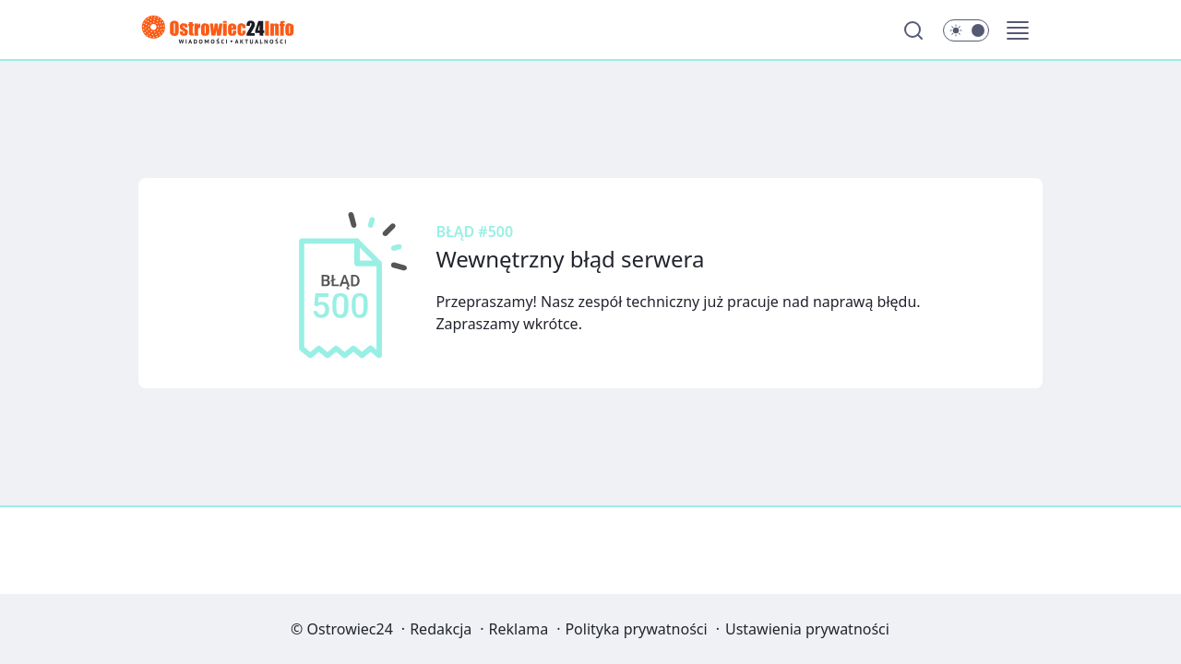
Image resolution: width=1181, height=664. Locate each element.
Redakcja (440, 629)
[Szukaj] (913, 30)
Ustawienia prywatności (807, 629)
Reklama (519, 629)
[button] (1017, 30)
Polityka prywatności (636, 629)
